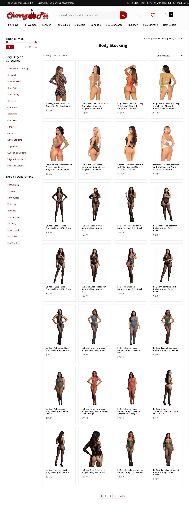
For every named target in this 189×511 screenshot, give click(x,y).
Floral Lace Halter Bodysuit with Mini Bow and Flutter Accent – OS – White (166, 167)
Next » (122, 496)
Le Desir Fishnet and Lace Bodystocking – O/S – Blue (94, 349)
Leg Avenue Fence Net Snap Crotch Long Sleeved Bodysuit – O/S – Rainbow (59, 167)
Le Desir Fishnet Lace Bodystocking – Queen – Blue (128, 350)
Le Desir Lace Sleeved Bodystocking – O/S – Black (58, 226)
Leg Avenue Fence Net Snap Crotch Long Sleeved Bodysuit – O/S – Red (130, 106)
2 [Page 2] (105, 496)
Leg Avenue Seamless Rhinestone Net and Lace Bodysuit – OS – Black (93, 167)
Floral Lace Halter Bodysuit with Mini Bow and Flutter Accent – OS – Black (130, 167)
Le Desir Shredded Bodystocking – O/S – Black (129, 287)
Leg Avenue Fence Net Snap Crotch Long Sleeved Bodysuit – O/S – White (95, 106)
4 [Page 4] (114, 496)
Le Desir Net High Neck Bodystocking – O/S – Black (58, 471)
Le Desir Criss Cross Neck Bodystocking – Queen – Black (164, 289)
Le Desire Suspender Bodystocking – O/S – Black (58, 287)
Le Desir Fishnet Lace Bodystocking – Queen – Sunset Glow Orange (128, 411)
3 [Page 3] (110, 496)
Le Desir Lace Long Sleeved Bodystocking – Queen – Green (166, 472)
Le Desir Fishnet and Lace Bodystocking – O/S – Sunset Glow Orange (95, 411)
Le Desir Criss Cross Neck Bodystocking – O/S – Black (94, 471)
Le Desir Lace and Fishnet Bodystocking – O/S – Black (129, 226)
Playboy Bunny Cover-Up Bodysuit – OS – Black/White (59, 104)
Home (147, 38)
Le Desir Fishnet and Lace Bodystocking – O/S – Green (166, 349)
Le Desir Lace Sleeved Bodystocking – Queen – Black (93, 228)
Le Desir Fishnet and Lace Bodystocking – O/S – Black (58, 349)
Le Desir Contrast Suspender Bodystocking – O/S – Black (165, 411)
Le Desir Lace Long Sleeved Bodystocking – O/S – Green (130, 471)
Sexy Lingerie (159, 38)
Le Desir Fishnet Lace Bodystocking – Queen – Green (57, 411)
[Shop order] (169, 55)
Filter (10, 47)
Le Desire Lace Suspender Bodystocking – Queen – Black (94, 289)
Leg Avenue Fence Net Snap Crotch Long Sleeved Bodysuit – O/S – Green (166, 106)
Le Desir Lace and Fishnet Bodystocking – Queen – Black (165, 228)
